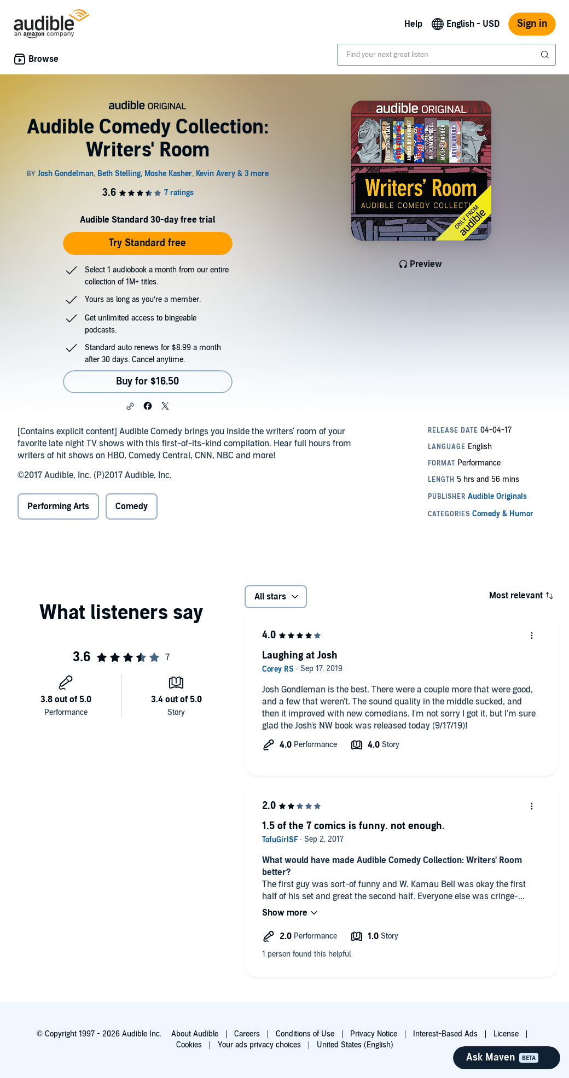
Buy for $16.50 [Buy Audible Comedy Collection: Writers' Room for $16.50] (147, 381)
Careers (247, 1034)
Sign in (532, 24)
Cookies (189, 1045)
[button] (130, 406)
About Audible (194, 1034)
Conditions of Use (305, 1034)
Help (413, 24)
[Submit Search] (546, 55)
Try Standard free (147, 243)
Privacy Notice (373, 1034)
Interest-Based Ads (445, 1034)
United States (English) (355, 1045)
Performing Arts (58, 506)
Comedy (131, 506)
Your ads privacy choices (259, 1045)
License (506, 1034)
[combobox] (446, 55)
